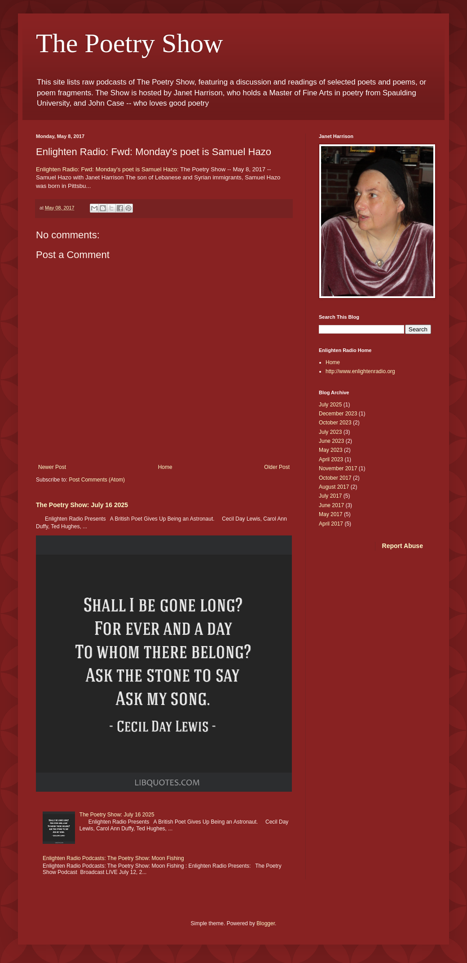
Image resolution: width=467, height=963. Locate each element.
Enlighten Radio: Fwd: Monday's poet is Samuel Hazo (106, 169)
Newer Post (52, 467)
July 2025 (330, 404)
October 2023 (335, 422)
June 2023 (331, 441)
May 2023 (331, 450)
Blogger (265, 923)
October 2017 (335, 478)
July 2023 (330, 432)
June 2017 (331, 505)
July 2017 (330, 496)
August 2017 (334, 487)
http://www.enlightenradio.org (360, 371)
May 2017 (331, 514)
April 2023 (331, 459)
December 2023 (338, 413)
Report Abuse (402, 545)
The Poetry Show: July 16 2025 (82, 504)
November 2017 (338, 468)
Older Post (277, 467)
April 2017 (331, 524)
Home (165, 467)
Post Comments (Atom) (97, 480)
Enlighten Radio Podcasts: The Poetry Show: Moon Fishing (113, 858)
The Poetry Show (129, 43)
